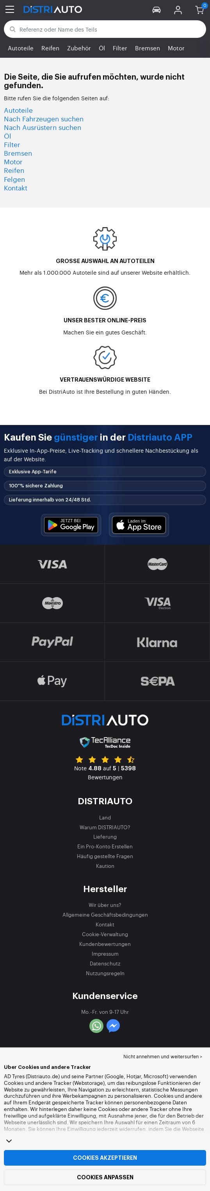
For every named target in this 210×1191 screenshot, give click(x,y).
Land (105, 817)
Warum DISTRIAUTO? (105, 827)
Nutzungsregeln (105, 973)
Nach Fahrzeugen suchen (44, 118)
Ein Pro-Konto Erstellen (105, 846)
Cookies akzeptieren (105, 1158)
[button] (156, 9)
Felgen (14, 178)
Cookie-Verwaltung (105, 934)
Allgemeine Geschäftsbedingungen (105, 914)
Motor (176, 48)
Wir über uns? (105, 904)
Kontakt (15, 187)
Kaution (105, 865)
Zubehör (79, 48)
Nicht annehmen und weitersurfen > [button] (162, 1056)
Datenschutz (105, 963)
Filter (120, 48)
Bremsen (147, 48)
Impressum (105, 953)
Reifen (50, 48)
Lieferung (105, 836)
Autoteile (21, 48)
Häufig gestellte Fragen (105, 856)
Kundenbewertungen (105, 943)
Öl (102, 48)
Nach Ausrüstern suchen (42, 127)
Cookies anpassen (105, 1177)
